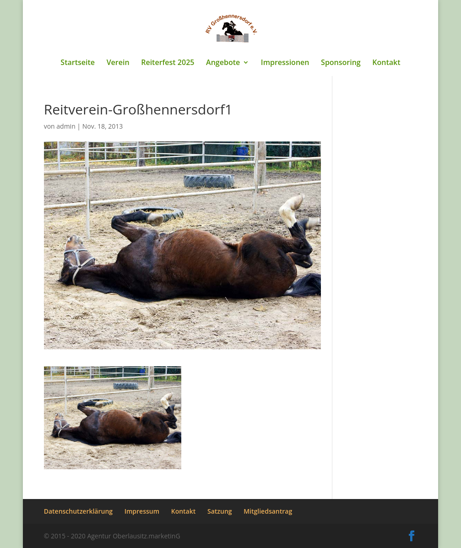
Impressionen (285, 63)
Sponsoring (341, 63)
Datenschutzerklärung (78, 511)
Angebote (223, 63)
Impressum (142, 511)
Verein (118, 63)
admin (65, 126)
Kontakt (386, 63)
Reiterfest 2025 (167, 63)
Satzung (219, 511)
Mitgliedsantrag (268, 511)
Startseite (77, 63)
